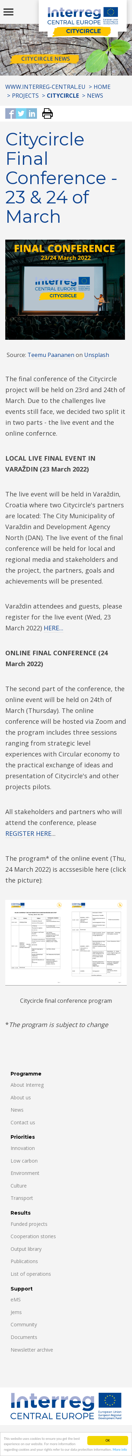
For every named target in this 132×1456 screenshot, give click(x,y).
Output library (26, 1249)
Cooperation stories (33, 1236)
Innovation (23, 1148)
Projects (25, 95)
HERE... (53, 628)
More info (120, 1450)
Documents (24, 1337)
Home (102, 87)
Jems (16, 1312)
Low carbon (24, 1160)
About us (21, 1097)
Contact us (23, 1122)
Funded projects (29, 1224)
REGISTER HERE (28, 833)
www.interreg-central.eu (45, 87)
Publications (24, 1261)
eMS (16, 1299)
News (95, 95)
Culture (19, 1185)
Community (24, 1324)
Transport (22, 1198)
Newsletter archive (32, 1349)
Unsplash (96, 355)
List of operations (31, 1273)
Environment (25, 1173)
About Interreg (27, 1084)
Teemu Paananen (50, 355)
